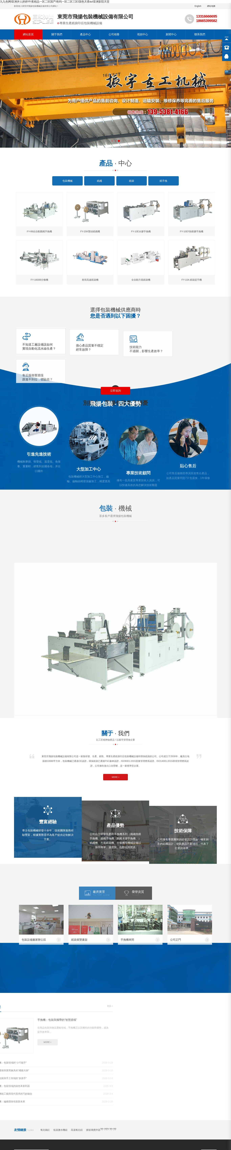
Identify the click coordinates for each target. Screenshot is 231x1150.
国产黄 (222, 1119)
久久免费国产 (213, 1130)
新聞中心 (171, 34)
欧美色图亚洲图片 (42, 1119)
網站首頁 (28, 34)
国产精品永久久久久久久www (183, 1133)
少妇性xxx (143, 1141)
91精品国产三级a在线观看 (171, 1119)
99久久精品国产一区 (190, 1126)
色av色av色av (98, 1126)
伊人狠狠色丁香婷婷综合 (78, 1130)
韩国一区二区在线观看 (185, 1123)
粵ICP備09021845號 (84, 1098)
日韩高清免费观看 (87, 1141)
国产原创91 (67, 1141)
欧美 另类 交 (69, 1137)
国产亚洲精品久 (111, 1116)
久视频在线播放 (126, 1123)
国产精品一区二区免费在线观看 (202, 1144)
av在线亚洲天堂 (118, 1144)
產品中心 (85, 34)
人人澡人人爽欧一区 (109, 1112)
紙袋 (63, 1075)
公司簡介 (106, 1064)
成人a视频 (144, 1123)
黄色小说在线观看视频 (137, 1116)
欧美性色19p (211, 1133)
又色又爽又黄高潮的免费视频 (42, 1137)
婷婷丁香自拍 (179, 1137)
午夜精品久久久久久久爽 (123, 1126)
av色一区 (148, 1148)
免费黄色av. (174, 1144)
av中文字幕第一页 (89, 1137)
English (198, 6)
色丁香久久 (223, 1137)
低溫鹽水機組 (60, 1033)
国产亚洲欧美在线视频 (96, 1119)
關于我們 (56, 34)
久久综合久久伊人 (16, 1126)
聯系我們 (199, 34)
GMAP (67, 1098)
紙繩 (63, 1070)
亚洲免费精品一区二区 (165, 1141)
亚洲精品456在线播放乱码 (26, 1148)
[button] (112, 141)
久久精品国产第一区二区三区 (160, 1112)
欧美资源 (50, 1148)
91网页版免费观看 (129, 1148)
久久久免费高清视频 (17, 1119)
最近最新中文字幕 (190, 1112)
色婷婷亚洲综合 (116, 1133)
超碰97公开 (20, 1123)
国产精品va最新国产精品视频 (148, 1144)
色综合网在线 (29, 1130)
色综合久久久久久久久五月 (98, 1123)
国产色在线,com (126, 1141)
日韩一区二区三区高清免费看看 (149, 1130)
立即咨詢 (115, 364)
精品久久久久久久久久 (144, 1137)
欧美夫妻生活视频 (54, 1116)
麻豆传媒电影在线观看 (43, 1123)
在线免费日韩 (161, 1123)
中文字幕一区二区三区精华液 (75, 1148)
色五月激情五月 (56, 1112)
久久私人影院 (74, 1116)
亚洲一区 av (92, 1116)
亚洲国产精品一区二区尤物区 (146, 1133)
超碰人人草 (107, 1141)
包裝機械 (65, 1064)
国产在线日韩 (58, 1144)
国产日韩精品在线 (72, 1133)
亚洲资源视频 (148, 1126)
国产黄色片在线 (97, 1144)
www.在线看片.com (214, 1112)
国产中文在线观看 (215, 1126)
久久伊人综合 (77, 1144)
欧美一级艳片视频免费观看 (42, 1141)
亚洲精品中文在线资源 (203, 1119)
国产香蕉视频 (37, 1126)
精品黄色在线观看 (77, 1126)
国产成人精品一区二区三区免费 (200, 1141)
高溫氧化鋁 (77, 1033)
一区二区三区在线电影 (140, 1119)
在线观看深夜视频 (106, 1148)
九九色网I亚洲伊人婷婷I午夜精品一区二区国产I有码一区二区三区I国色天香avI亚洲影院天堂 (54, 1)
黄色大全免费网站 (51, 1130)
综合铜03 (43, 1144)
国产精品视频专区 (33, 1112)
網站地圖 (211, 6)
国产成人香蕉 (132, 1112)
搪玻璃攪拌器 (93, 1033)
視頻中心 (142, 34)
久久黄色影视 (55, 1126)
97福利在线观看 (95, 1133)
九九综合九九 (167, 1126)
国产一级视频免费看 (47, 1133)
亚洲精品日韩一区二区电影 (186, 1130)
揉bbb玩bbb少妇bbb (67, 1119)
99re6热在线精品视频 (115, 1137)
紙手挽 (64, 1081)
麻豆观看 (5, 1123)
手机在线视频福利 (13, 1141)
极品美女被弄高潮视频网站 (112, 1130)
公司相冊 (114, 34)
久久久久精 (118, 1119)
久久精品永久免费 (69, 1123)
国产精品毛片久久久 (164, 1116)
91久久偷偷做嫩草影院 (81, 1112)
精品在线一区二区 (190, 1116)
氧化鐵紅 (45, 1033)
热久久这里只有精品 (202, 1137)
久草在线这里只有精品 (21, 1144)
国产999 (165, 1137)
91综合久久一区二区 (28, 1116)
